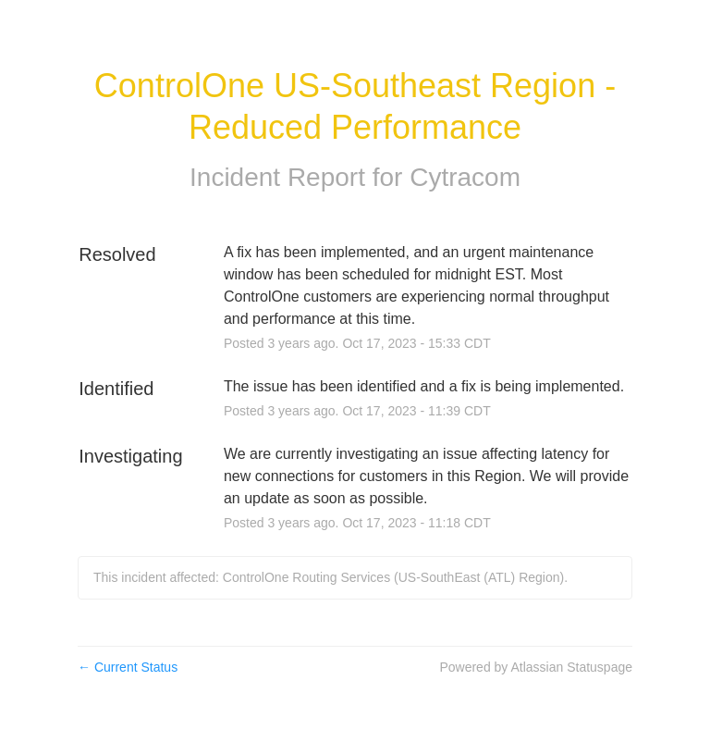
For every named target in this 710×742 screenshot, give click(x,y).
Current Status (128, 667)
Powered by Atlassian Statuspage (535, 667)
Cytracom (465, 177)
